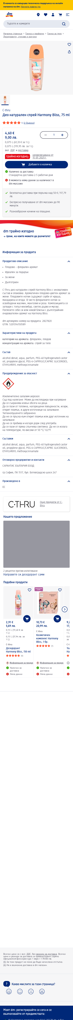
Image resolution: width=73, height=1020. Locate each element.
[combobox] (36, 24)
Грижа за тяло (54, 34)
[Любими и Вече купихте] (46, 15)
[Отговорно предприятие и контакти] (36, 460)
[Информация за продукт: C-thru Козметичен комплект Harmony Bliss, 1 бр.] (50, 663)
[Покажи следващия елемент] (64, 609)
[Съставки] (36, 439)
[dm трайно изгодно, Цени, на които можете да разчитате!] (36, 233)
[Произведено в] (36, 481)
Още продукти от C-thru (34, 504)
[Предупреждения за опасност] (36, 373)
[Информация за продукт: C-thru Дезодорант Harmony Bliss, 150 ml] (20, 663)
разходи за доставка (46, 954)
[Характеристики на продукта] (36, 333)
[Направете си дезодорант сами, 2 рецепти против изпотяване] (36, 549)
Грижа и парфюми (34, 34)
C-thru (6, 110)
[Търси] (63, 24)
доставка (23, 150)
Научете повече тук (31, 7)
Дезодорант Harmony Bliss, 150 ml (18, 650)
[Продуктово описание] (36, 261)
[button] (68, 15)
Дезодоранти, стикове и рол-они (20, 37)
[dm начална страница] (9, 15)
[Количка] (60, 15)
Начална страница (12, 34)
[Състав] (36, 352)
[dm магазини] (38, 15)
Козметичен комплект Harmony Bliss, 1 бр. (47, 638)
